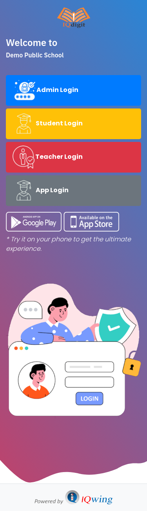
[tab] (73, 90)
